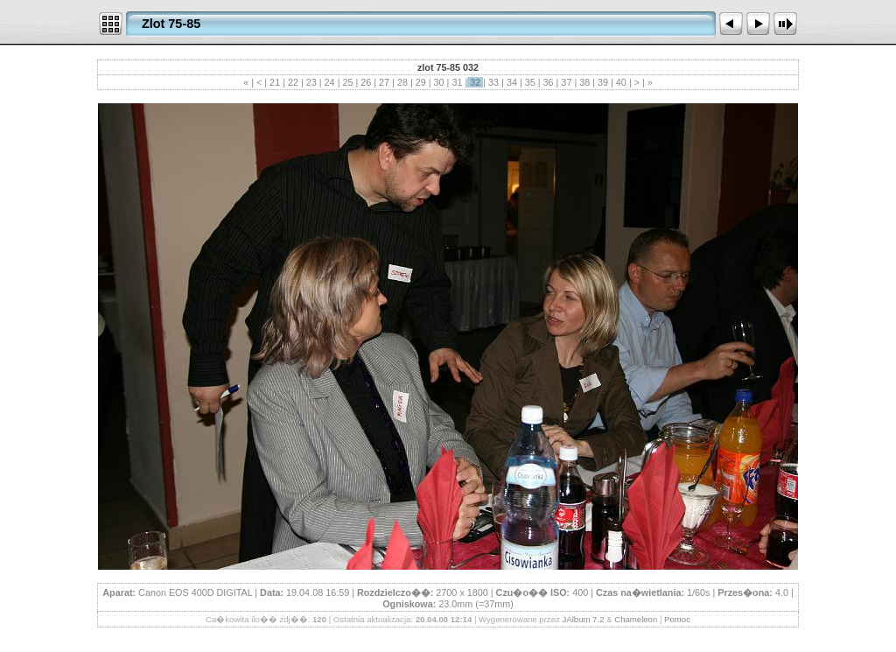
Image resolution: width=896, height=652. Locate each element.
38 (584, 82)
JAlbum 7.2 (583, 619)
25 (347, 82)
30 (439, 82)
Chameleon (635, 619)
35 (530, 82)
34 (512, 82)
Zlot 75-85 (171, 24)
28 (402, 82)
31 (457, 82)
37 (566, 82)
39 (603, 82)
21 (275, 82)
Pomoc (677, 619)
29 (421, 82)
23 (311, 82)
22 (293, 82)
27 (384, 82)
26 (366, 82)
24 (330, 82)
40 (621, 82)
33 (493, 82)
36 (548, 82)
